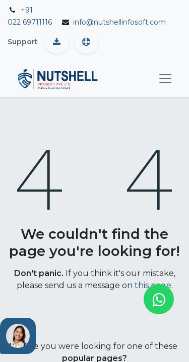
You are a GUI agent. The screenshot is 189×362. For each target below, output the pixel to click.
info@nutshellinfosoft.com (119, 22)
